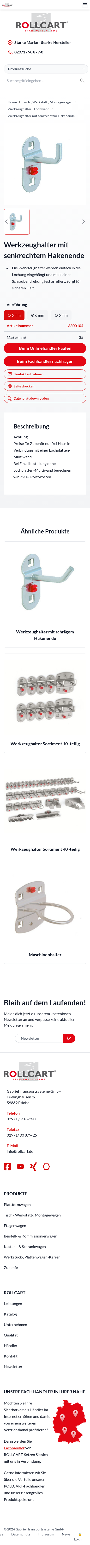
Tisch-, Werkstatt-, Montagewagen (47, 102)
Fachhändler (14, 1448)
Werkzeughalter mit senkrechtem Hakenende (41, 116)
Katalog (10, 1314)
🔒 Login (78, 1536)
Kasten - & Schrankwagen (25, 1246)
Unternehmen (15, 1324)
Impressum (46, 1534)
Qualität (11, 1335)
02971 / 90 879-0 (28, 52)
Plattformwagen (17, 1204)
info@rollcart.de (20, 1151)
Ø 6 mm (14, 315)
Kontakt (11, 1356)
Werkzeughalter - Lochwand (28, 109)
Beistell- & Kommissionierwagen (30, 1236)
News (66, 1534)
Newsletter (13, 1366)
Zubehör (11, 1267)
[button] (7, 222)
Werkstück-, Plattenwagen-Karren (32, 1257)
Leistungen (13, 1303)
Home (12, 102)
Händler (10, 1345)
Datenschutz (20, 1534)
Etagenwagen (15, 1225)
